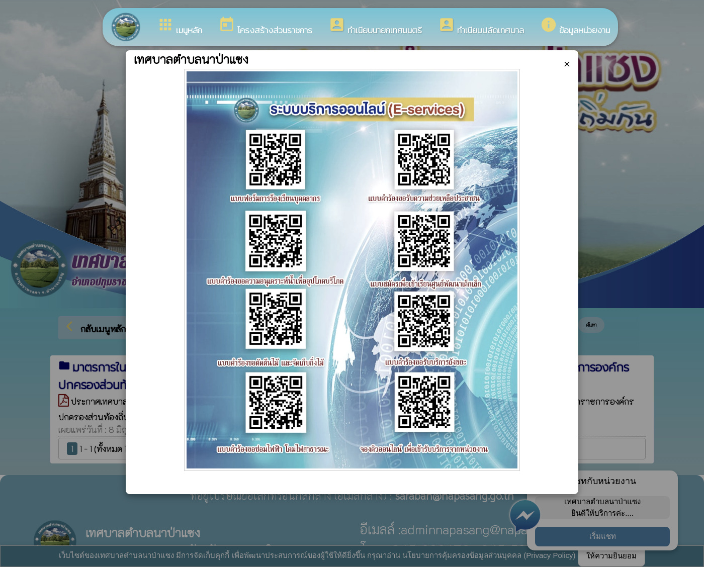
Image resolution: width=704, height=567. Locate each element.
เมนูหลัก (179, 26)
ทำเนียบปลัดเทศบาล (481, 26)
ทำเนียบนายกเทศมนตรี (375, 26)
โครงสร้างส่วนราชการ (265, 26)
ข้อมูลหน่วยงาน (575, 26)
